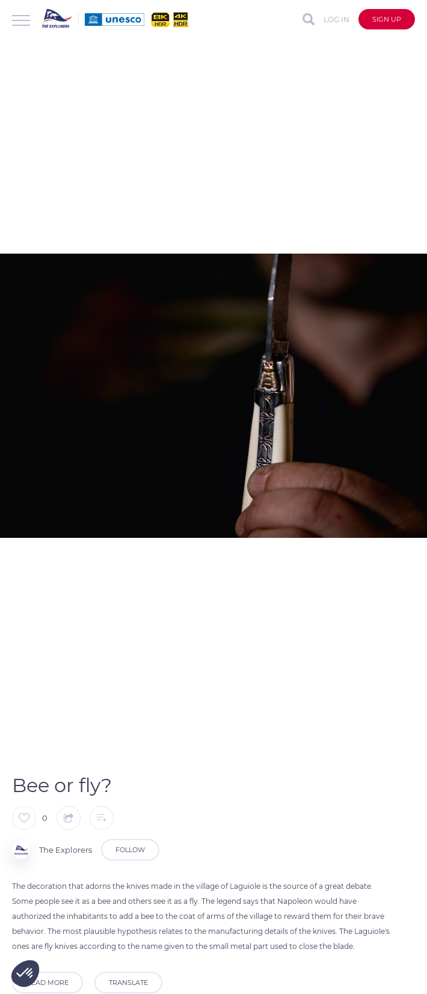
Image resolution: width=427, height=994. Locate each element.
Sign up (386, 19)
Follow (130, 850)
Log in (336, 19)
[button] (25, 973)
